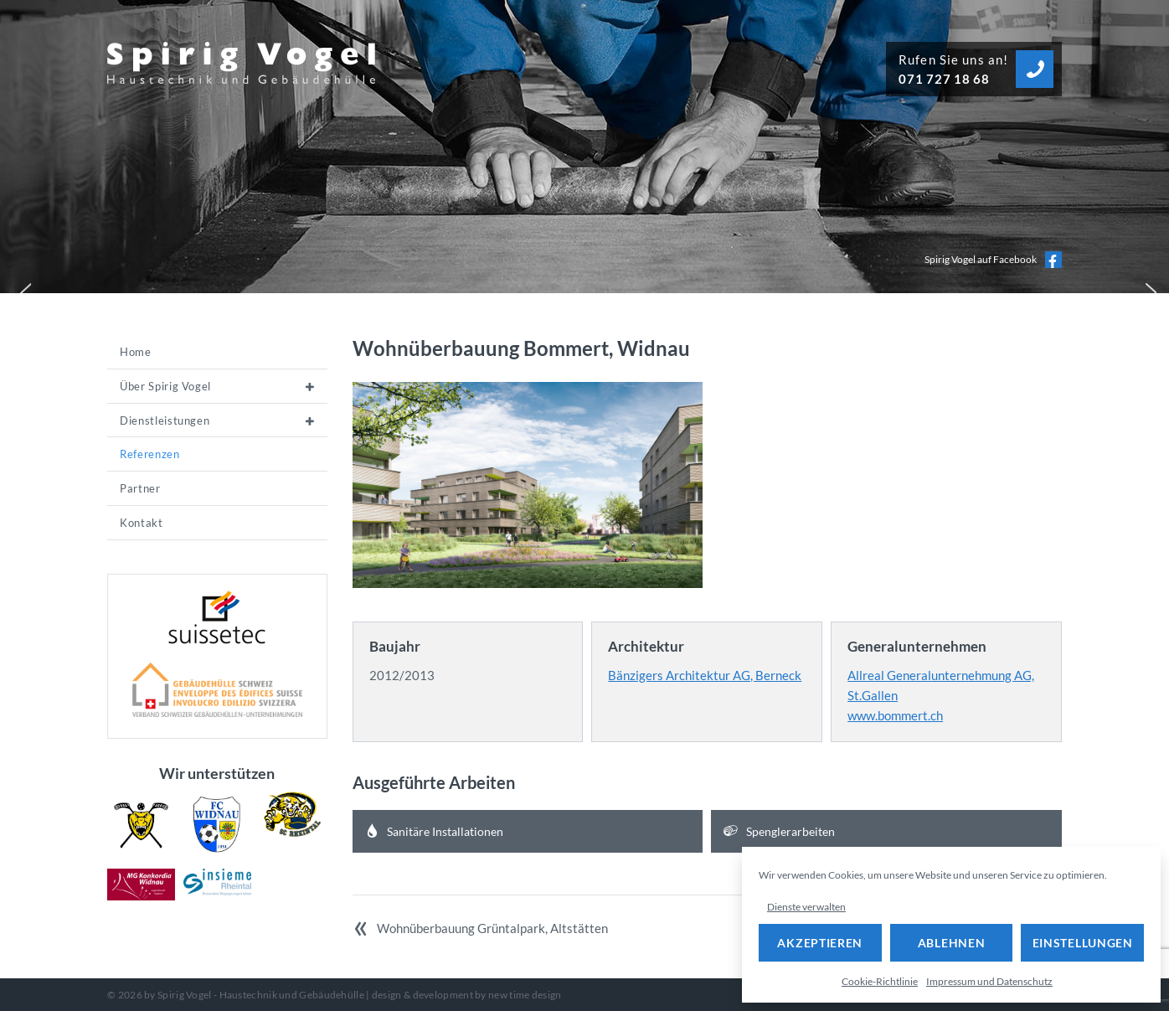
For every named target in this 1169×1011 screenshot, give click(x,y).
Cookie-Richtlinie (880, 981)
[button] (22, 289)
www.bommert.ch (895, 715)
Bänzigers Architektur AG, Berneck (704, 675)
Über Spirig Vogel (165, 386)
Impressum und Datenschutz (989, 981)
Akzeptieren (820, 943)
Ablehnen (952, 943)
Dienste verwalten (806, 906)
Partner (140, 488)
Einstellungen (1083, 943)
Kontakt (141, 522)
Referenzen (150, 454)
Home (136, 351)
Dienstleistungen (164, 420)
